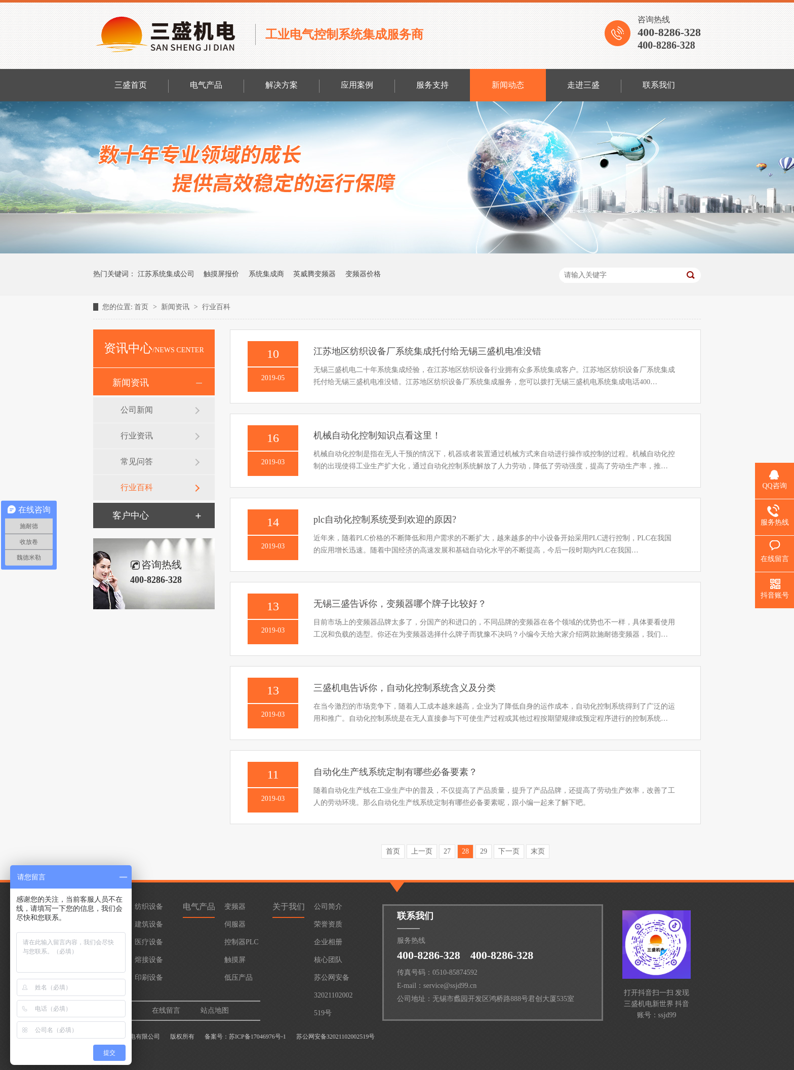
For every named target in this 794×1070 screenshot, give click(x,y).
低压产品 (238, 977)
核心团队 (328, 960)
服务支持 (432, 85)
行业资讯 (137, 435)
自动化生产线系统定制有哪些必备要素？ (395, 772)
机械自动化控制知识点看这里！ (377, 435)
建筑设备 (149, 924)
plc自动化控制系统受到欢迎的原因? (384, 519)
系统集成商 (266, 274)
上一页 (421, 851)
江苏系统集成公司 (166, 274)
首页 (142, 307)
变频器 (235, 906)
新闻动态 (508, 85)
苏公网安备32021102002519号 (333, 980)
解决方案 (281, 85)
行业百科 (216, 307)
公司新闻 (137, 409)
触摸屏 (235, 960)
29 (483, 851)
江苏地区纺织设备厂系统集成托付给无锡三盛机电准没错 (427, 351)
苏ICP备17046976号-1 (257, 1036)
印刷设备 (149, 977)
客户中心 (130, 515)
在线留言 (166, 1010)
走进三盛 (583, 85)
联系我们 (659, 85)
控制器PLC (241, 942)
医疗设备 (149, 942)
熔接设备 (149, 960)
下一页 (509, 851)
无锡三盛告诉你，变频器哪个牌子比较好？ (400, 604)
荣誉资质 (328, 924)
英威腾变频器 (314, 274)
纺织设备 (149, 906)
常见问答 (137, 461)
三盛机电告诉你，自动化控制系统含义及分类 (404, 688)
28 (465, 851)
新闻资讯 (176, 307)
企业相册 (328, 942)
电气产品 (206, 85)
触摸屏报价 (221, 274)
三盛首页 (130, 85)
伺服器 (235, 924)
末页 (538, 851)
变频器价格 (363, 274)
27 (447, 851)
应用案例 (357, 85)
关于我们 (288, 906)
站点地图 (215, 1010)
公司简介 (328, 906)
